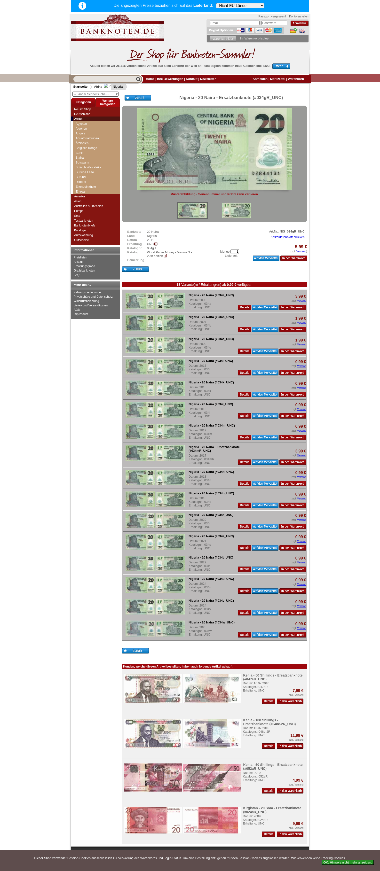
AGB (77, 309)
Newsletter (208, 79)
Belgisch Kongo (86, 148)
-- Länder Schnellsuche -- (96, 94)
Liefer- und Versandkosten (91, 305)
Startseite (80, 86)
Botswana (82, 162)
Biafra (80, 157)
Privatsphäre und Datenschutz (93, 296)
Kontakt (192, 79)
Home (150, 79)
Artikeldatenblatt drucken (287, 237)
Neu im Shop (82, 109)
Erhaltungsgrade (84, 266)
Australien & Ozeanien (88, 206)
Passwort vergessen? (272, 16)
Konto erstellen (299, 16)
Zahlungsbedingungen (88, 292)
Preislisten (80, 257)
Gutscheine (81, 240)
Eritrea (80, 191)
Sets (77, 216)
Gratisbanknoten (84, 270)
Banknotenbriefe (84, 225)
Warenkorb (296, 79)
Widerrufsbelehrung (86, 301)
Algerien (81, 128)
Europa (79, 211)
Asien (77, 201)
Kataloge (80, 230)
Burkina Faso (85, 172)
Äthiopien (82, 143)
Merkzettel (277, 79)
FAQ (76, 275)
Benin (80, 153)
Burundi (81, 177)
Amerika (79, 196)
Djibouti (81, 182)
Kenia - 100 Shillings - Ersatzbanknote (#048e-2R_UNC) (269, 722)
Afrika (98, 86)
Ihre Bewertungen (170, 79)
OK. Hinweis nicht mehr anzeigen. (347, 862)
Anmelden (260, 79)
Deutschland (82, 114)
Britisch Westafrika (88, 167)
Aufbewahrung (83, 235)
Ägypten (81, 123)
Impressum (81, 314)
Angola (80, 133)
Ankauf (78, 262)
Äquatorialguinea (87, 138)
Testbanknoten (83, 220)
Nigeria (114, 86)
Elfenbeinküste (86, 186)
